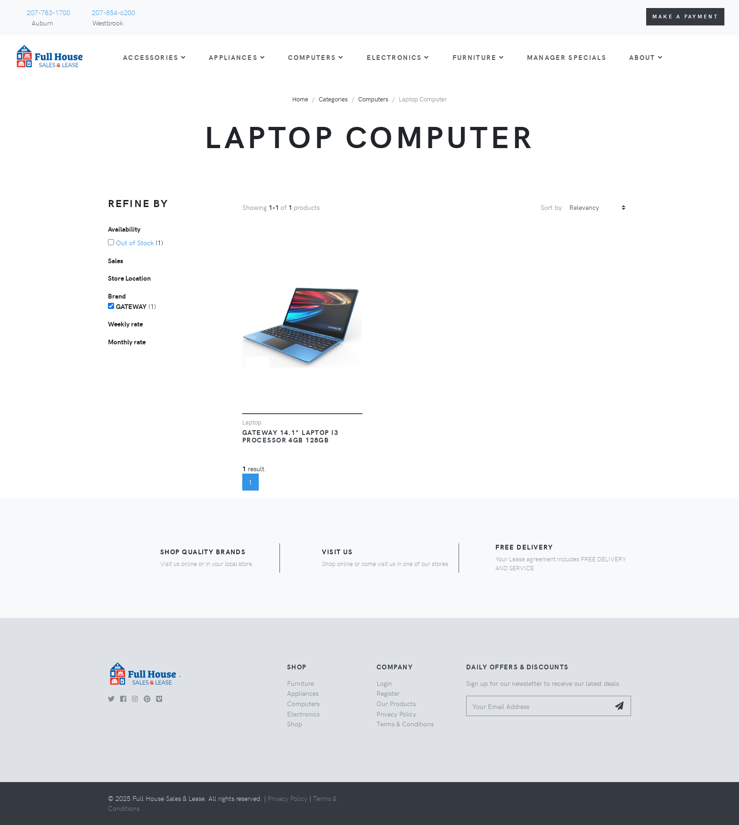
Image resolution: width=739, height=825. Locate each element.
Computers (373, 99)
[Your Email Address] (538, 706)
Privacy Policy (396, 713)
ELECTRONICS (398, 57)
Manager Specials (567, 57)
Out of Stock (135, 242)
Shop (294, 723)
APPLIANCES (237, 57)
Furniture (300, 683)
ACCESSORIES (154, 57)
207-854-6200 (113, 12)
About (646, 57)
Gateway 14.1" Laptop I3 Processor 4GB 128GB (290, 435)
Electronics (303, 713)
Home (300, 99)
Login (384, 683)
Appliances (303, 693)
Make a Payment (685, 16)
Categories (333, 99)
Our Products (396, 703)
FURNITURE (478, 57)
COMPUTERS (316, 57)
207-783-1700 (48, 12)
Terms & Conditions (405, 723)
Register (388, 693)
